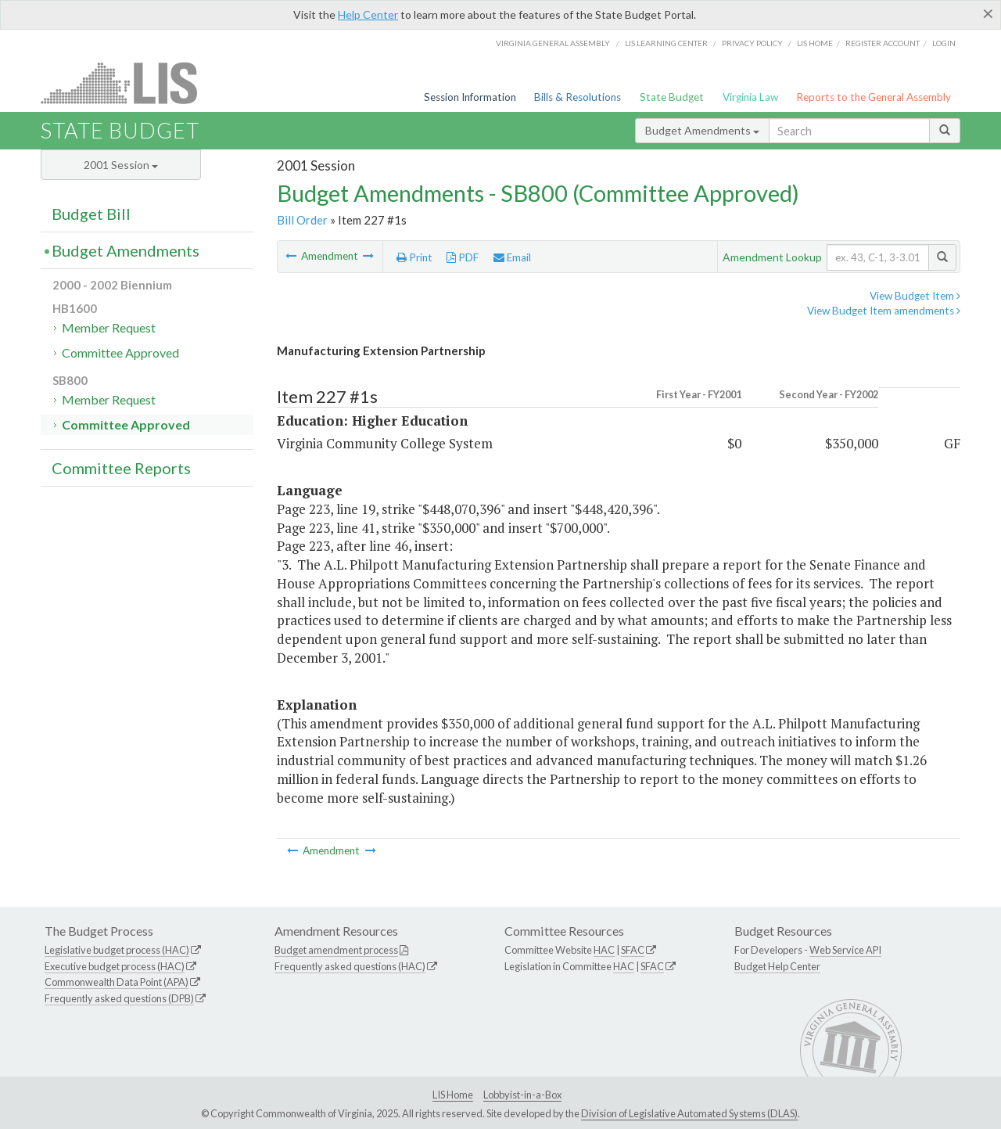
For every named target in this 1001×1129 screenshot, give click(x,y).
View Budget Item (915, 295)
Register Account (882, 43)
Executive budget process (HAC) (115, 966)
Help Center (368, 14)
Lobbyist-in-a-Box (522, 1094)
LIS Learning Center (666, 43)
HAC (604, 950)
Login (944, 43)
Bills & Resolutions (577, 97)
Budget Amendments (702, 130)
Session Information (470, 97)
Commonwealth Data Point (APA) (116, 982)
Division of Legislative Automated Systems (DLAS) (689, 1113)
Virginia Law (750, 97)
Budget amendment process (336, 950)
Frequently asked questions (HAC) (349, 966)
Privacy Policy (752, 43)
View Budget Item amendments (883, 310)
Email (512, 257)
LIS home (815, 43)
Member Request (109, 327)
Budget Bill (91, 213)
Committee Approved (120, 352)
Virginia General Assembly (553, 43)
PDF (463, 257)
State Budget (672, 97)
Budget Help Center (777, 966)
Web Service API (845, 950)
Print (414, 257)
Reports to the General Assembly (873, 97)
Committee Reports (121, 467)
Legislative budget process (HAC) (117, 950)
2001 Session (121, 164)
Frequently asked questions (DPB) (119, 998)
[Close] (988, 13)
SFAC (632, 950)
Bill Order (302, 220)
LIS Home (452, 1094)
